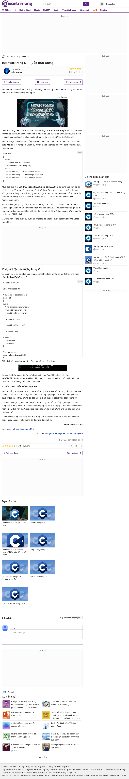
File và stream (72, 82)
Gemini (56, 10)
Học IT (94, 10)
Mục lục (44, 82)
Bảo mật (21, 767)
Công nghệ (84, 10)
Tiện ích (103, 10)
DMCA (67, 767)
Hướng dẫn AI (25, 10)
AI (15, 10)
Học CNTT (10, 57)
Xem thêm (42, 757)
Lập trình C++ (23, 57)
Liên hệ (44, 767)
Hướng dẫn (29, 767)
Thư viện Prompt (69, 10)
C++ (61, 89)
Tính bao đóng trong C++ (22, 429)
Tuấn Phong (16, 72)
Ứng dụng (38, 767)
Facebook (60, 767)
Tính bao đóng (12, 82)
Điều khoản (13, 767)
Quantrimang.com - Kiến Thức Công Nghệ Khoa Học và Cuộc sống (17, 4)
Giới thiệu (5, 767)
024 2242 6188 (27, 772)
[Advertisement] (64, 35)
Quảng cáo (52, 767)
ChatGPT (46, 10)
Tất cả (7, 10)
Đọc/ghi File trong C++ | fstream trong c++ (64, 433)
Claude (37, 10)
